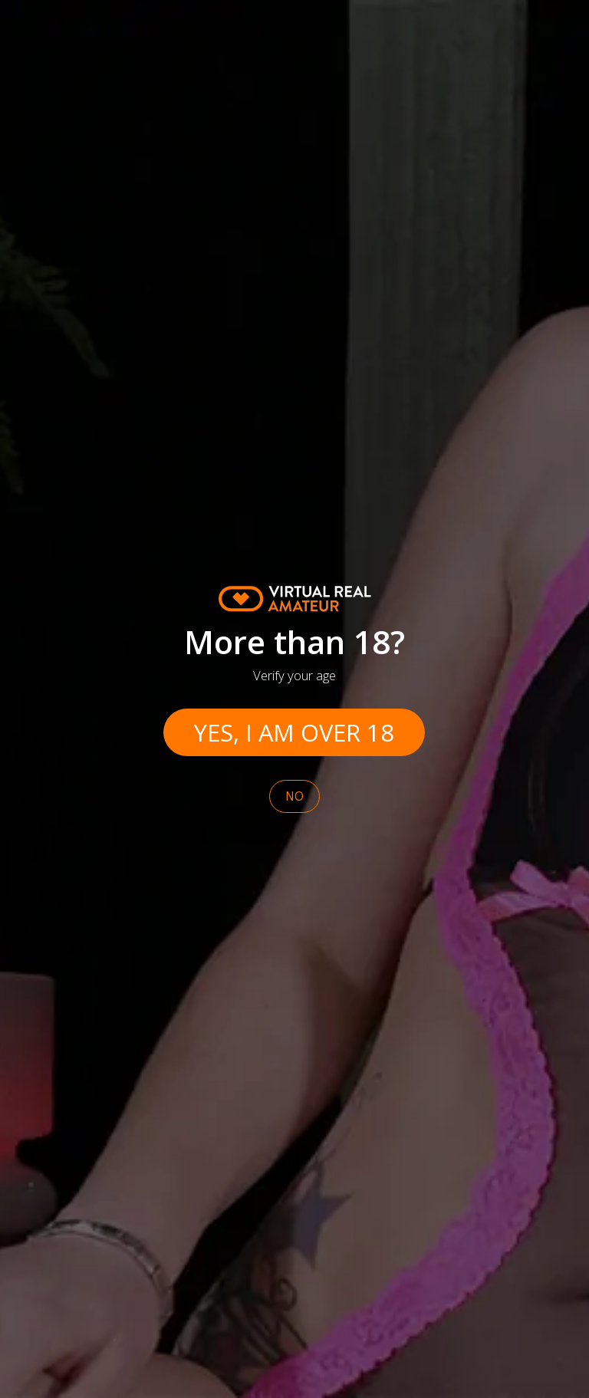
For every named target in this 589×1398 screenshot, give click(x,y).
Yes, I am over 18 (294, 732)
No (294, 796)
